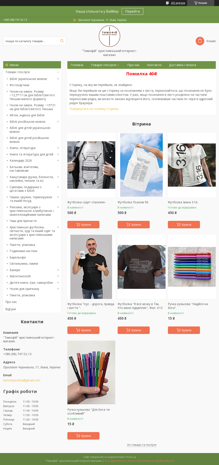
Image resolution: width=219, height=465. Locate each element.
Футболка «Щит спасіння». (86, 202)
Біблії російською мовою (28, 122)
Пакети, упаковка (22, 245)
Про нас (11, 302)
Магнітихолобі (20, 276)
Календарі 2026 (21, 160)
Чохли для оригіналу (24, 289)
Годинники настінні (23, 251)
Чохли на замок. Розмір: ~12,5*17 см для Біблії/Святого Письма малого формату (32, 95)
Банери (15, 270)
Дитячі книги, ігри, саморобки (31, 282)
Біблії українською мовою (28, 79)
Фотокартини (19, 85)
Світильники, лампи (24, 263)
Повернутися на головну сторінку (94, 109)
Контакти (154, 64)
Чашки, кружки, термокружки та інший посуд (31, 199)
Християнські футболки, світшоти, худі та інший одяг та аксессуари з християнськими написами (32, 233)
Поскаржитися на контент (121, 461)
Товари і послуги (17, 72)
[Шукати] (62, 41)
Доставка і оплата (182, 64)
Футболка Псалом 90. (133, 202)
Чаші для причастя (23, 221)
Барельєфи (18, 257)
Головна (77, 64)
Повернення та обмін (87, 72)
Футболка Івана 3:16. (183, 202)
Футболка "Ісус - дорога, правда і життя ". (90, 306)
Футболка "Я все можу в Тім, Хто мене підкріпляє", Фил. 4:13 (140, 306)
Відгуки (10, 309)
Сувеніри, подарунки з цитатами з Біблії (25, 189)
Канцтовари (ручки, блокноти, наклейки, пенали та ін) (32, 179)
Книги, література (23, 148)
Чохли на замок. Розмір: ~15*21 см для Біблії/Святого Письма (33, 107)
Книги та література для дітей (31, 154)
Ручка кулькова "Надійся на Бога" (188, 306)
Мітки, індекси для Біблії (27, 115)
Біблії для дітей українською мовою (30, 130)
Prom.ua (131, 457)
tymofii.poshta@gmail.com (21, 380)
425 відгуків (178, 3)
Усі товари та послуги (141, 445)
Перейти (132, 11)
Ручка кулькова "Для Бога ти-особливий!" (89, 411)
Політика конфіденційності (157, 461)
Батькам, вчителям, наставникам (24, 169)
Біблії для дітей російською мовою (29, 140)
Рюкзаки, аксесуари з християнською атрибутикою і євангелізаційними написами (32, 211)
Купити (86, 224)
